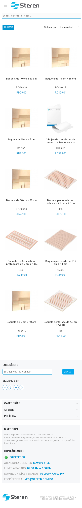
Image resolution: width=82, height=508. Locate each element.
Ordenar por (50, 27)
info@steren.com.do (38, 479)
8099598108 (17, 457)
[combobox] (41, 16)
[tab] (41, 403)
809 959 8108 (41, 463)
